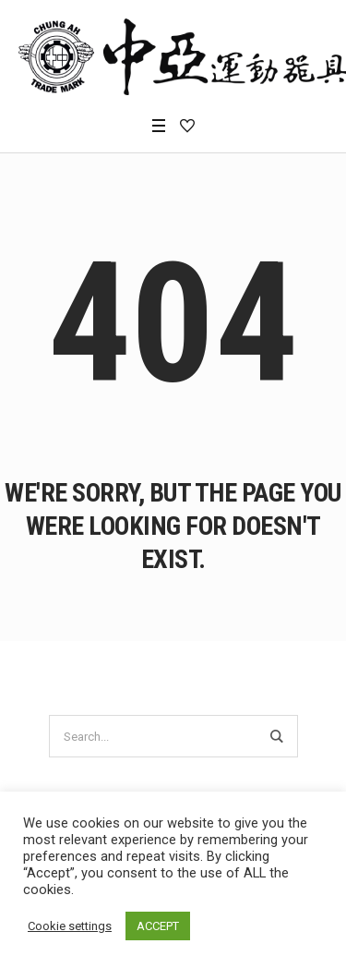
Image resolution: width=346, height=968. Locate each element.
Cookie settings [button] (70, 926)
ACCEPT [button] (158, 926)
